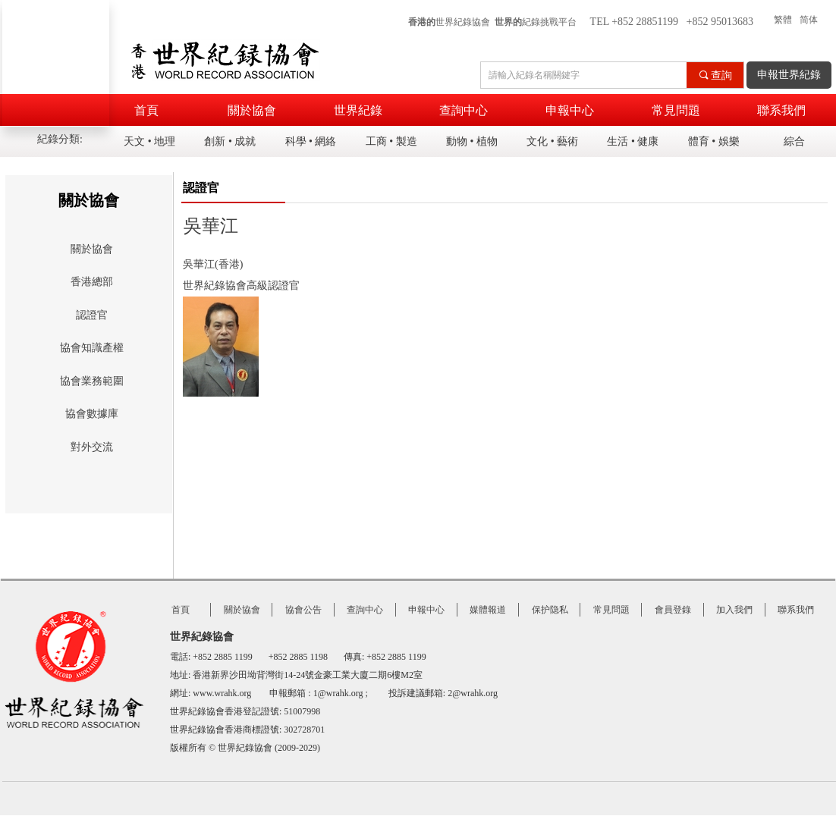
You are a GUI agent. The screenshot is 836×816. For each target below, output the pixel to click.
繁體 (783, 19)
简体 (809, 19)
